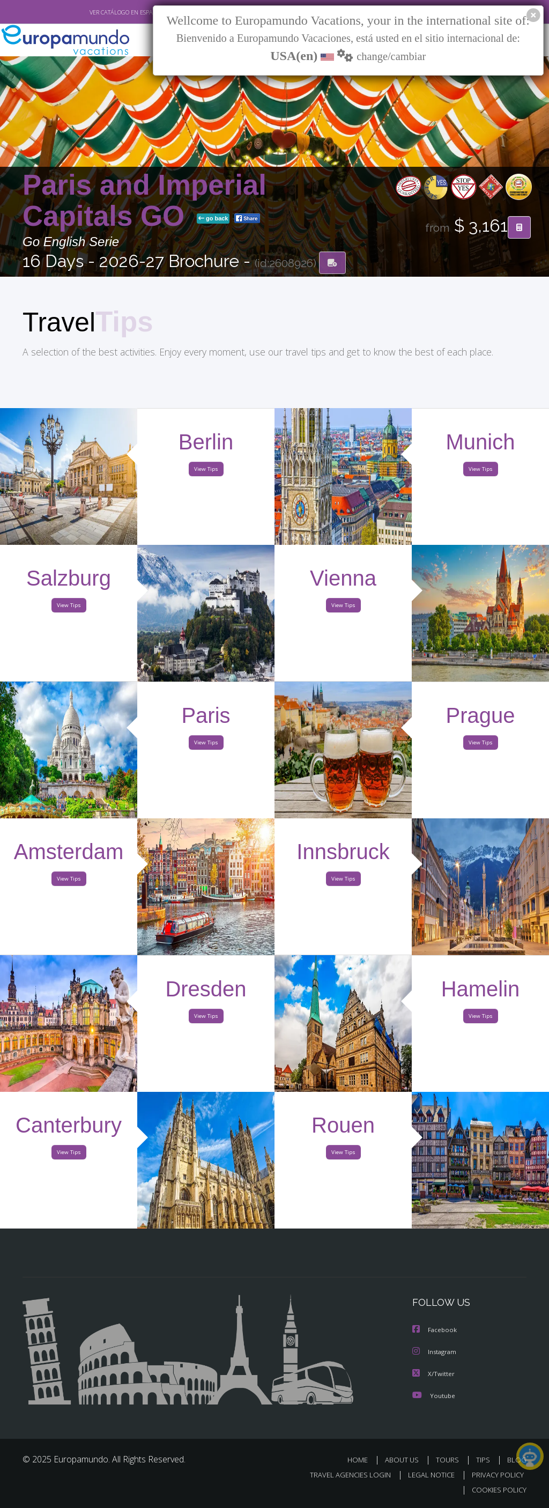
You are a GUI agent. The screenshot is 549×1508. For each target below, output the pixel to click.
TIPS (484, 1460)
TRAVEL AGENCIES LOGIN (342, 1475)
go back (213, 219)
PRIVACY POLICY (495, 1475)
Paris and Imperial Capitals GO (144, 201)
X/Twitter (433, 1374)
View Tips (206, 471)
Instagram (435, 1353)
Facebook (435, 1331)
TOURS (449, 1460)
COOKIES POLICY (496, 1490)
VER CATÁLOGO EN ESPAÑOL (102, 12)
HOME (361, 1460)
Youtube (433, 1396)
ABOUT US (404, 1460)
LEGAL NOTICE (426, 1475)
